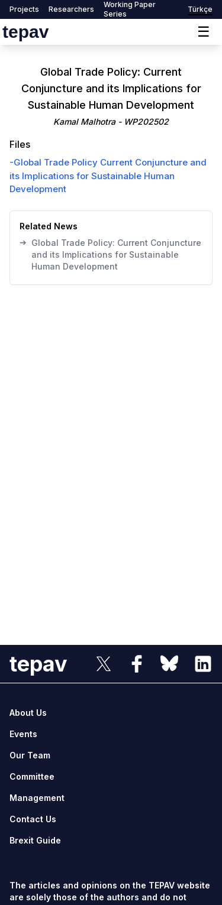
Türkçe (200, 9)
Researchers (71, 9)
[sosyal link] (103, 663)
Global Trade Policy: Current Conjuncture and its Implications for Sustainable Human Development (110, 254)
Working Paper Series (130, 9)
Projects (24, 9)
